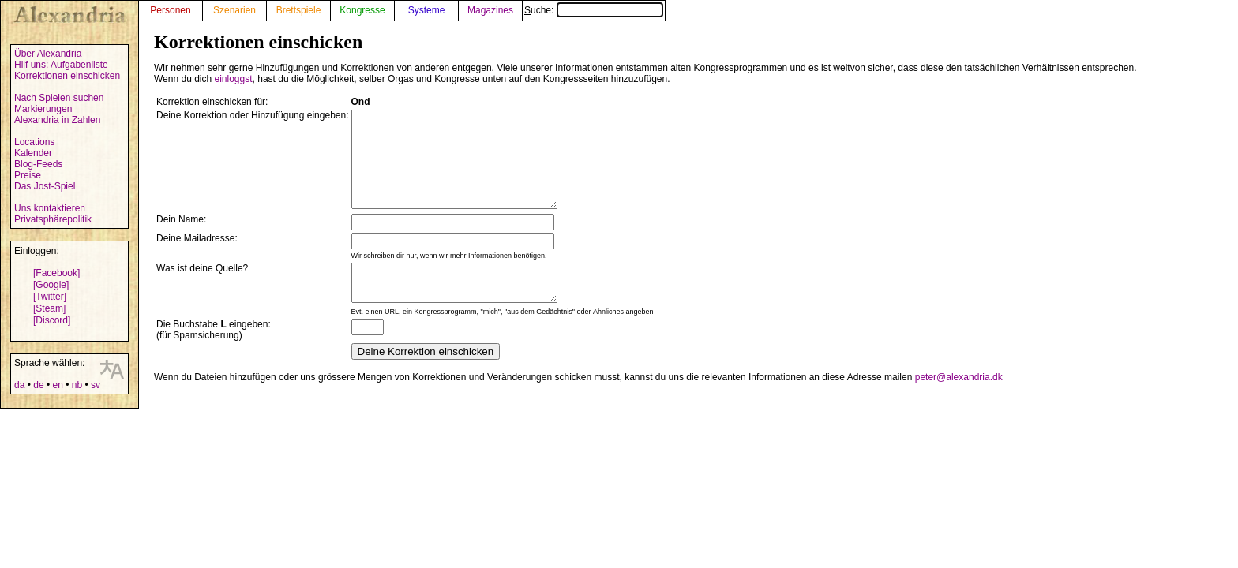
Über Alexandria (47, 53)
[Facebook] (56, 272)
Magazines (490, 10)
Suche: (593, 10)
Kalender (33, 153)
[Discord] (51, 320)
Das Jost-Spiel (44, 186)
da (19, 384)
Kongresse (362, 10)
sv (95, 384)
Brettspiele (298, 10)
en (57, 384)
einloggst (234, 78)
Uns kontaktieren (49, 208)
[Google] (51, 284)
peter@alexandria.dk (959, 403)
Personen (170, 10)
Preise (27, 175)
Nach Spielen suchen (58, 97)
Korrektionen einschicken (67, 75)
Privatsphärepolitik (53, 219)
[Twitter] (49, 296)
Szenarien (234, 10)
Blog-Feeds (38, 164)
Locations (34, 142)
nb (77, 384)
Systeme (426, 10)
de (38, 384)
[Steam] (49, 308)
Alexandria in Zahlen (57, 119)
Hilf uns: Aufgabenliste (61, 64)
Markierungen (43, 108)
